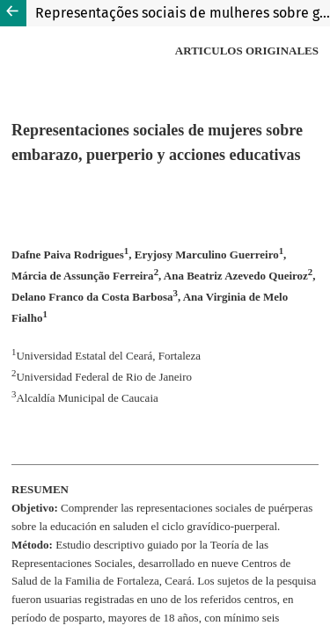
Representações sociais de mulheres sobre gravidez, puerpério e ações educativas (182, 12)
